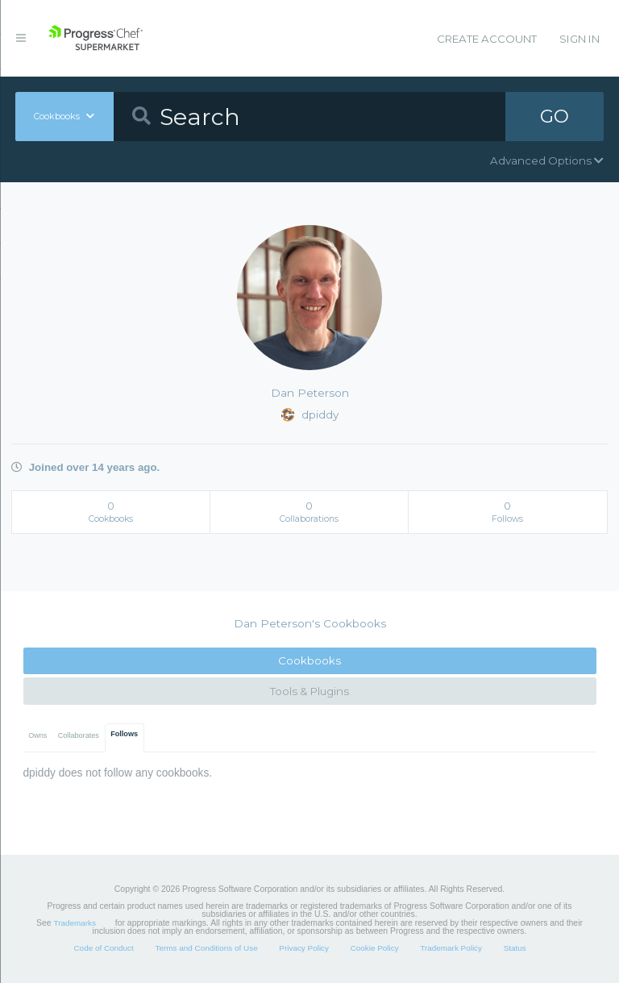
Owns (37, 735)
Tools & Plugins (309, 691)
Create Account (487, 38)
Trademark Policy (451, 947)
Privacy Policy (304, 947)
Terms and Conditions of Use (206, 947)
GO (554, 116)
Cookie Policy (375, 947)
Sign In (579, 38)
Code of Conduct (103, 947)
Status (515, 947)
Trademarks (75, 922)
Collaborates (78, 735)
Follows (124, 734)
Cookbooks (309, 660)
